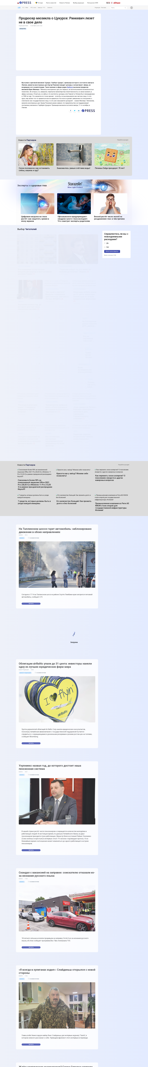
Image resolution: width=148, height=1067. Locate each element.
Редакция (97, 7)
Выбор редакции (78, 3)
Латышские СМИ (92, 3)
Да (107, 204)
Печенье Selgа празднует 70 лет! (110, 148)
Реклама (103, 7)
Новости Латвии (64, 3)
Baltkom (70, 87)
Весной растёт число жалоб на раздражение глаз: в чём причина (109, 179)
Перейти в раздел (122, 140)
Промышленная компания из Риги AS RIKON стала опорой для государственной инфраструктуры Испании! (112, 393)
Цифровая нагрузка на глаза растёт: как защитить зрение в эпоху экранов (35, 180)
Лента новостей (51, 3)
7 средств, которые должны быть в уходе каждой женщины (34, 390)
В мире (39, 3)
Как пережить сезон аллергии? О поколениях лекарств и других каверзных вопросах (110, 373)
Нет (107, 208)
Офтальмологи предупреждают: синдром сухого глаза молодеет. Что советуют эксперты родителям (74, 180)
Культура (23, 28)
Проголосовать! (112, 213)
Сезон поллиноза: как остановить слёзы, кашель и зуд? (34, 149)
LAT (19, 7)
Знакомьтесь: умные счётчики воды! (73, 148)
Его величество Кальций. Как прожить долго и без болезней (74, 390)
